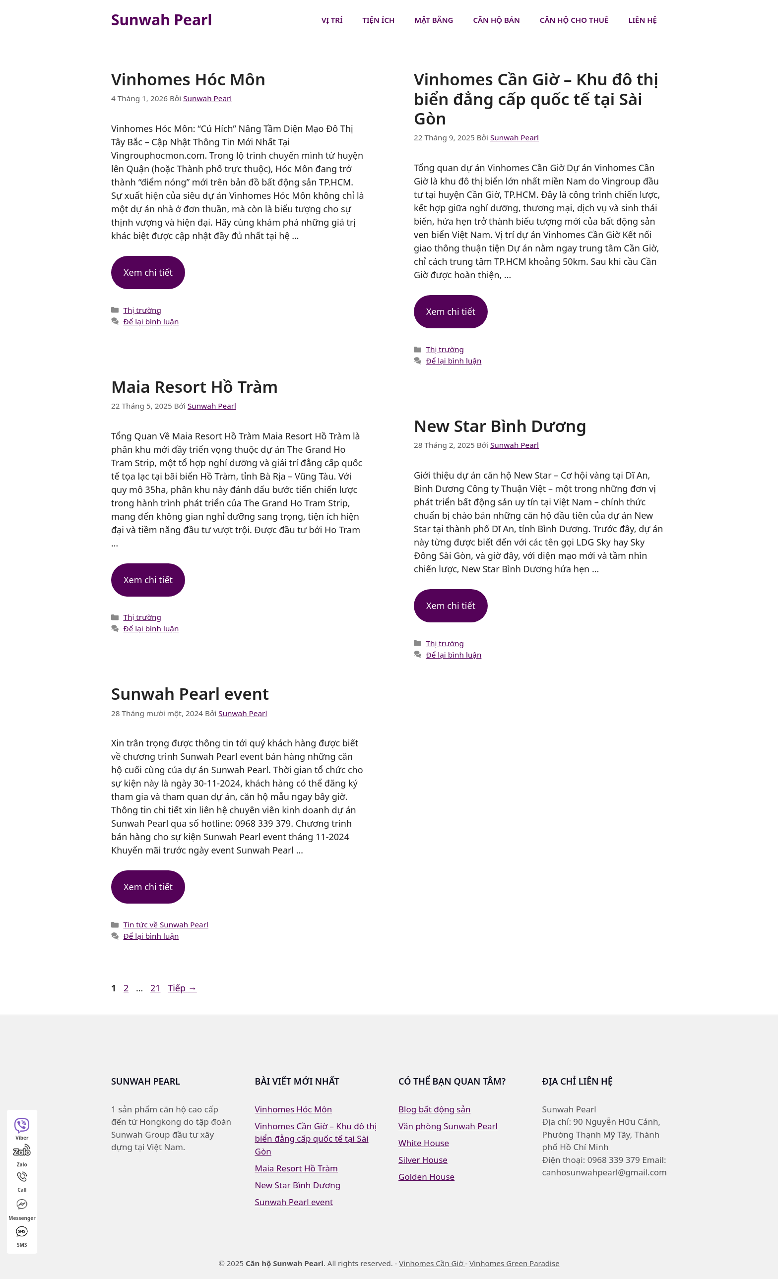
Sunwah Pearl (161, 19)
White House (423, 1143)
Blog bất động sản (434, 1109)
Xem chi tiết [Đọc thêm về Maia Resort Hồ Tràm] (148, 580)
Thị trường (142, 310)
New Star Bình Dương (500, 426)
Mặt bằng (433, 20)
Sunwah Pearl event (190, 693)
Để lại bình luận (151, 321)
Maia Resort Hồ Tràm (194, 386)
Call (22, 1181)
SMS (21, 1235)
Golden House (426, 1176)
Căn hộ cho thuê (574, 20)
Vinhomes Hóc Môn (188, 79)
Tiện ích (379, 20)
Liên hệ (642, 20)
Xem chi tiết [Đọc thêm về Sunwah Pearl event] (148, 887)
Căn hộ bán (496, 20)
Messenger (22, 1209)
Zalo (22, 1155)
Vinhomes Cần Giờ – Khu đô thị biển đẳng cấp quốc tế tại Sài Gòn (536, 98)
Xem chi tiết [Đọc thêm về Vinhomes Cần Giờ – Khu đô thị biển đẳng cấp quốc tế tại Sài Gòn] (450, 311)
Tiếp (182, 988)
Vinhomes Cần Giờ (432, 1263)
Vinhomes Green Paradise (514, 1263)
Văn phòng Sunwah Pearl (448, 1126)
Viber (22, 1128)
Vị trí (332, 20)
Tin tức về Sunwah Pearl (165, 924)
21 (156, 988)
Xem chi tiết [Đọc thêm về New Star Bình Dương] (450, 605)
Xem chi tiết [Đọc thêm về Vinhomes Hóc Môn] (148, 272)
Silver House (423, 1159)
